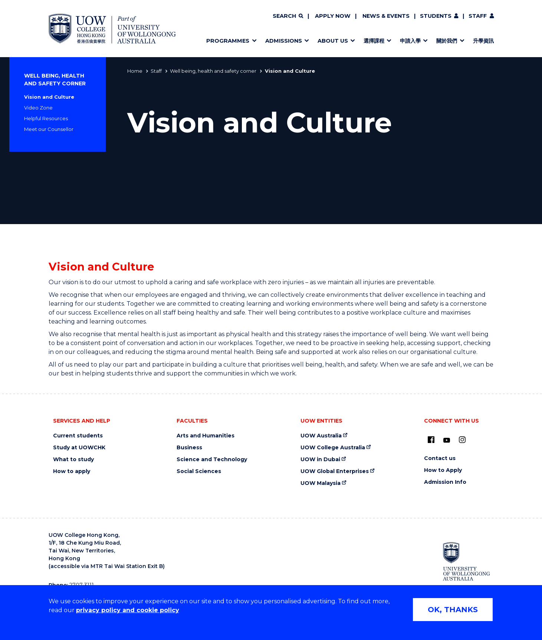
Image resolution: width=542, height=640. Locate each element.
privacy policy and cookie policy (127, 610)
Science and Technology (212, 459)
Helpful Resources (46, 118)
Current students (78, 436)
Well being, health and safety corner (213, 71)
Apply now (333, 16)
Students (435, 16)
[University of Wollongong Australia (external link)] (466, 561)
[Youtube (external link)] (447, 440)
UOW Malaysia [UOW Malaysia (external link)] (320, 483)
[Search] (288, 16)
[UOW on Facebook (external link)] (431, 440)
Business (189, 447)
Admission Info (445, 482)
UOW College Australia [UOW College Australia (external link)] (332, 447)
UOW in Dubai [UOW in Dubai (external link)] (320, 459)
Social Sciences (199, 471)
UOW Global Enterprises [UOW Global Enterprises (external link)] (334, 471)
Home (134, 71)
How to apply (71, 471)
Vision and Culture (49, 97)
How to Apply (443, 470)
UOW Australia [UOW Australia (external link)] (321, 436)
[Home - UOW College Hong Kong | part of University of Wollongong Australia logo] (112, 28)
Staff (478, 16)
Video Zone (38, 108)
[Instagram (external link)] (462, 440)
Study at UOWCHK (79, 447)
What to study (73, 459)
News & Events (386, 16)
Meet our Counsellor (48, 129)
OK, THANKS (453, 609)
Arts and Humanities (205, 436)
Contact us (440, 458)
